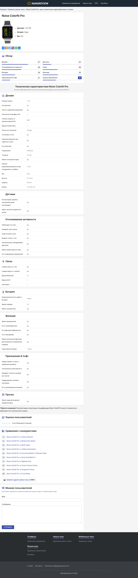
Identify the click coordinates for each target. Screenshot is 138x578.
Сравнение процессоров (36, 551)
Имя (3, 497)
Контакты (39, 566)
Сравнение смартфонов (71, 3)
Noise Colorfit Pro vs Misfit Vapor (18, 445)
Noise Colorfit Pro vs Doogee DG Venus (20, 469)
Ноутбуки (104, 3)
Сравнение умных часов (62, 541)
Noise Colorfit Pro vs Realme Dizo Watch (21, 441)
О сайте (30, 566)
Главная (3, 9)
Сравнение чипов (85, 541)
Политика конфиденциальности (57, 566)
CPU (96, 3)
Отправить (8, 527)
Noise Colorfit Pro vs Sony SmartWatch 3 (21, 457)
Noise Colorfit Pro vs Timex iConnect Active (22, 465)
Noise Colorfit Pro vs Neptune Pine (19, 461)
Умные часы (87, 3)
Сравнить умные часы (16, 9)
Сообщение (6, 504)
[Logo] (38, 3)
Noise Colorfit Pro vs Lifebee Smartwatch (21, 449)
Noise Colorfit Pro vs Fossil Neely (18, 474)
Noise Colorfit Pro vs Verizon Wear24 (20, 437)
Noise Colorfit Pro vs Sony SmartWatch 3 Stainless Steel (26, 453)
